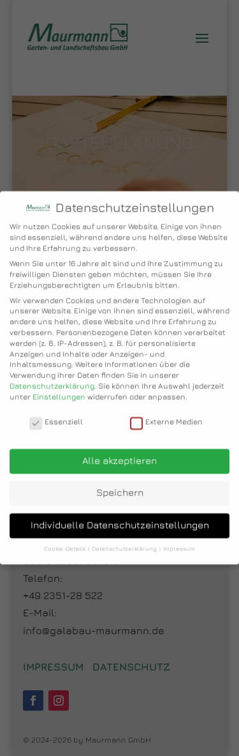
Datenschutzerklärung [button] (125, 538)
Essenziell (56, 411)
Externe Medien (166, 411)
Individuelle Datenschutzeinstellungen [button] (120, 514)
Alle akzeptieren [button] (119, 450)
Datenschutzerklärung (52, 375)
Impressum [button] (179, 538)
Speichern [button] (119, 482)
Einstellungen (59, 386)
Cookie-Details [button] (65, 538)
